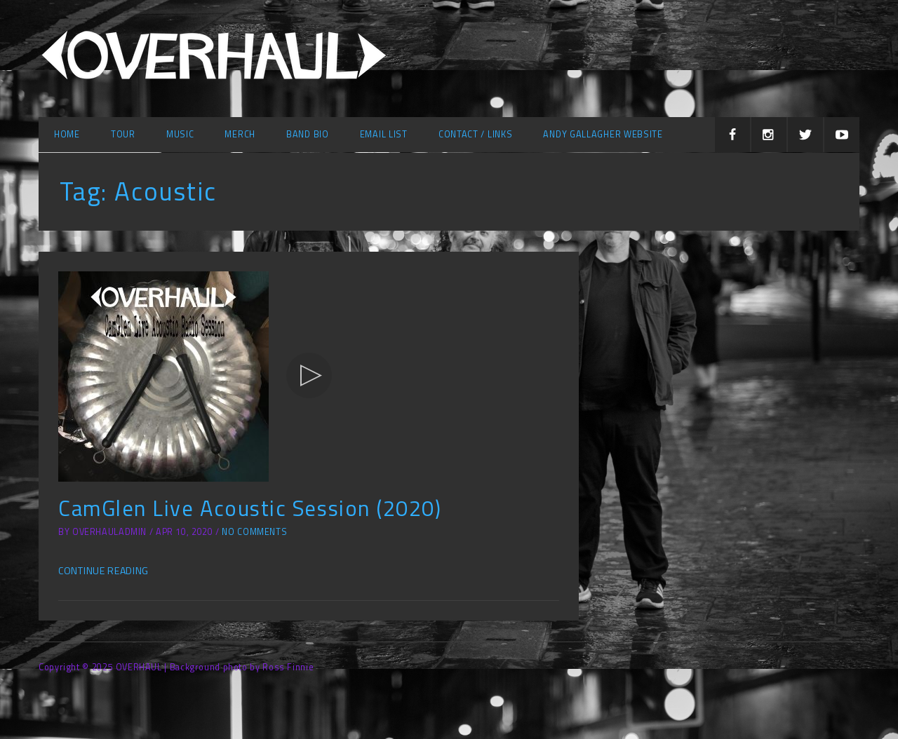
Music (180, 134)
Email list (384, 134)
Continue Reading (103, 570)
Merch (239, 134)
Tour (123, 134)
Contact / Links (475, 134)
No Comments (254, 531)
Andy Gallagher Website (602, 134)
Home (67, 134)
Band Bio (307, 134)
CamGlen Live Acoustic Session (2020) (249, 507)
